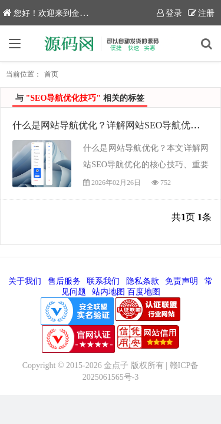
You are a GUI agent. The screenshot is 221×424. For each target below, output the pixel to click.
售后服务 (64, 281)
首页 (51, 74)
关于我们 (24, 281)
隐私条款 (142, 281)
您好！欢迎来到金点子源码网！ (66, 13)
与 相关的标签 (79, 98)
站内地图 (108, 291)
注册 (201, 13)
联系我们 (103, 281)
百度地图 (143, 291)
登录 (169, 13)
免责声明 (181, 281)
